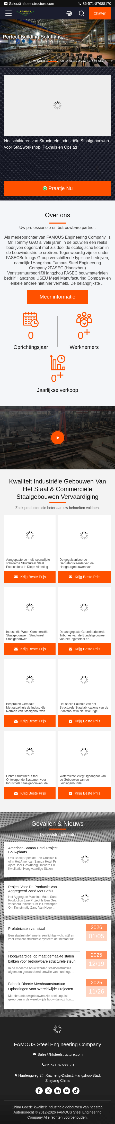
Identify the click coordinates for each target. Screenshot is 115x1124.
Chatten (100, 13)
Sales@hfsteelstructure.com (29, 4)
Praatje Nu (57, 188)
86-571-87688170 (94, 4)
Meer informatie (57, 297)
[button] (52, 61)
